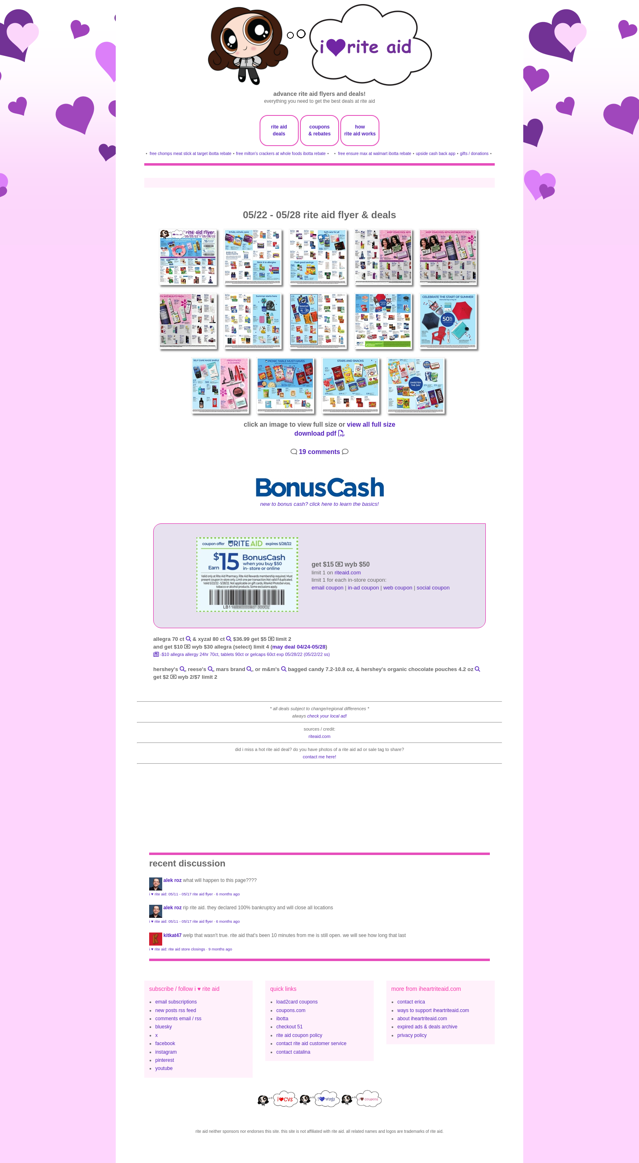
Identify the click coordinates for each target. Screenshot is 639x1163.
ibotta (282, 1018)
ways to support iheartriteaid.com (433, 1010)
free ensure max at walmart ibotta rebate (375, 153)
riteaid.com (348, 572)
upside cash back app (436, 153)
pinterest (164, 1060)
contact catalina (293, 1052)
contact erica (411, 1002)
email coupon (327, 588)
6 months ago (228, 894)
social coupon (433, 588)
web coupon (397, 588)
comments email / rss (178, 1018)
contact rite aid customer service (311, 1043)
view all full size (371, 424)
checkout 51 (289, 1027)
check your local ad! (327, 715)
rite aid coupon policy (299, 1035)
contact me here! (319, 756)
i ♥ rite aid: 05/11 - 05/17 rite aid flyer (181, 894)
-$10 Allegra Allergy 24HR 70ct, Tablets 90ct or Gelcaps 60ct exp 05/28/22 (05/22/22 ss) (241, 654)
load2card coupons (296, 1002)
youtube (164, 1068)
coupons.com (290, 1010)
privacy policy (412, 1035)
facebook (165, 1043)
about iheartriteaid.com (422, 1018)
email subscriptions (176, 1002)
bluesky (163, 1027)
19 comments (319, 451)
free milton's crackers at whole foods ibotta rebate (281, 153)
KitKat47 (172, 935)
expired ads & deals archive (427, 1027)
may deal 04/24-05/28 (299, 647)
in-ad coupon (363, 588)
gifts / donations (474, 153)
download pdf (319, 433)
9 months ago (220, 949)
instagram (166, 1052)
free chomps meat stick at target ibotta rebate (190, 153)
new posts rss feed (175, 1010)
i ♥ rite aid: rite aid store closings (177, 949)
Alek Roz (172, 880)
